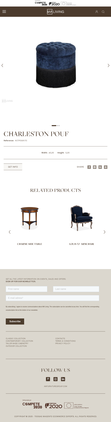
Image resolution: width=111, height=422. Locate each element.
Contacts (60, 338)
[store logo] (55, 11)
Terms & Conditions (65, 341)
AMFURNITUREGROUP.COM (55, 386)
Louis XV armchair (81, 244)
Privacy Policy (62, 343)
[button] (105, 64)
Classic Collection (16, 338)
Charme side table (29, 244)
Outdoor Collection (16, 346)
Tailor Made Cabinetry (17, 343)
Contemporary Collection (19, 341)
